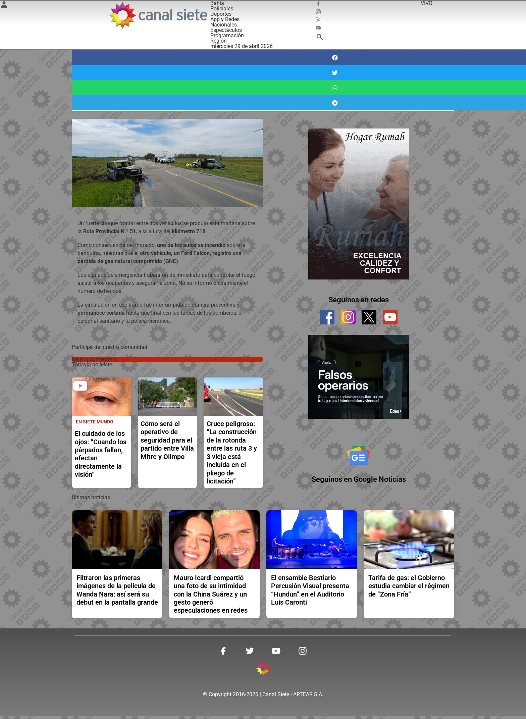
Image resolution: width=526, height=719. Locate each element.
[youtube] (390, 317)
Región (218, 41)
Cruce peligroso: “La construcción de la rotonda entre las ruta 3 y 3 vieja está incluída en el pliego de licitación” (232, 452)
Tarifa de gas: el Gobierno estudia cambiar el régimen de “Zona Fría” (409, 588)
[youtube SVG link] (319, 29)
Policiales (221, 8)
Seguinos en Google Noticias (359, 482)
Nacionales (223, 24)
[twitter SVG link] (319, 21)
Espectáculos (226, 30)
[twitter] (369, 317)
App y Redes (225, 19)
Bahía (217, 3)
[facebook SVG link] (319, 5)
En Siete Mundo (94, 421)
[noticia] (101, 396)
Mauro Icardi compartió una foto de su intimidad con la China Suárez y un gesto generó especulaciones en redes (211, 596)
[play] (80, 385)
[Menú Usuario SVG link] (4, 6)
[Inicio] (158, 15)
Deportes (220, 14)
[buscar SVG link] (320, 38)
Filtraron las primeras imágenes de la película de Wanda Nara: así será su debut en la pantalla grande (117, 592)
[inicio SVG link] (263, 673)
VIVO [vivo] (426, 3)
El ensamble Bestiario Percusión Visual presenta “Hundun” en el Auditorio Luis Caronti (310, 592)
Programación (227, 35)
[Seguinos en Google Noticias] (359, 457)
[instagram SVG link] (319, 13)
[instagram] (348, 317)
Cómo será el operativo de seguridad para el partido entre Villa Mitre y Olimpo (167, 440)
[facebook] (327, 317)
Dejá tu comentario (94, 359)
